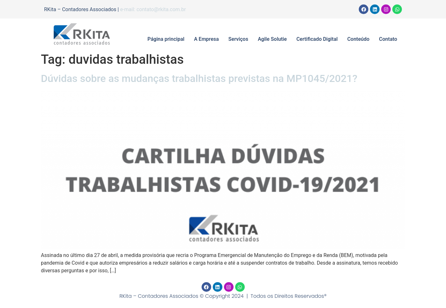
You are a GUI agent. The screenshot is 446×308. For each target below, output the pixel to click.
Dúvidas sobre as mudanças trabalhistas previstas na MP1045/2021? (199, 78)
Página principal (166, 39)
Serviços (238, 39)
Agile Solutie (272, 39)
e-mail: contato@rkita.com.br (153, 9)
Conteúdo (358, 39)
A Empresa (206, 39)
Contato (388, 39)
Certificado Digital (317, 39)
